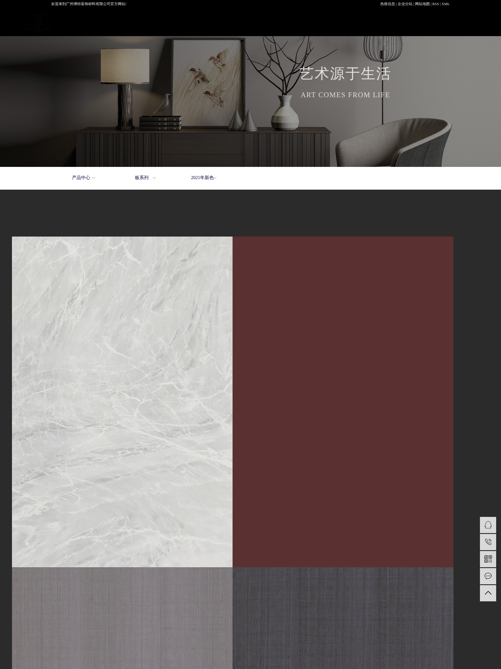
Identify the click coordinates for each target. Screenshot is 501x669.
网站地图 (422, 4)
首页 (142, 21)
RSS (435, 4)
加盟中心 (302, 21)
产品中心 (179, 21)
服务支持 (344, 21)
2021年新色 (202, 177)
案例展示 (220, 21)
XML (446, 4)
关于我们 (261, 21)
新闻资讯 (385, 21)
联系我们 (426, 21)
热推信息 (387, 4)
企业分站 (405, 4)
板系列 (142, 177)
